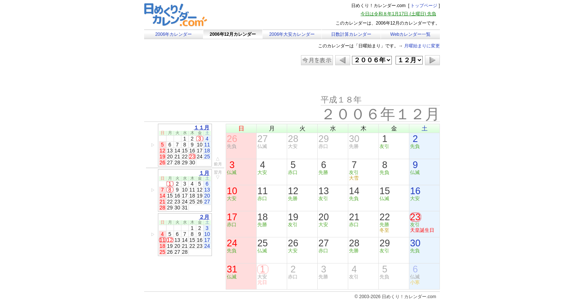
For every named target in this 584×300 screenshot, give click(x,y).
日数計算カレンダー (351, 34)
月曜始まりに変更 (422, 45)
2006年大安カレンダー (292, 34)
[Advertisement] (207, 80)
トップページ (423, 5)
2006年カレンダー (173, 34)
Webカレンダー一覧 (410, 34)
